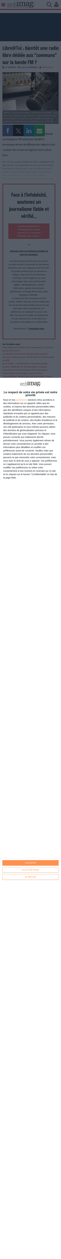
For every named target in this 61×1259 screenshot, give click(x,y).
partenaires (21, 400)
